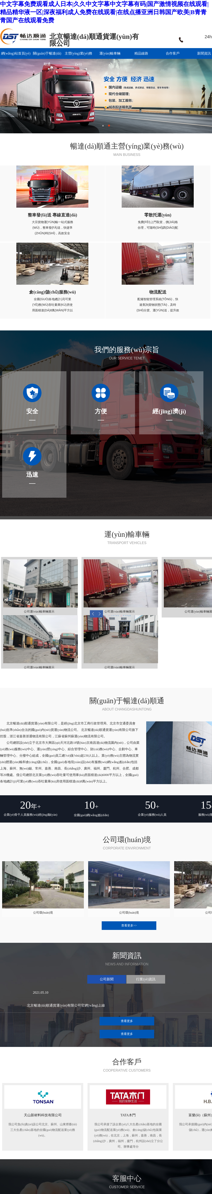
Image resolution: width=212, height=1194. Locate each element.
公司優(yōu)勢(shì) (51, 1152)
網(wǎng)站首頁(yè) (16, 53)
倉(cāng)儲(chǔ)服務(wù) (93, 1152)
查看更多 (127, 866)
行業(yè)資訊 (124, 1146)
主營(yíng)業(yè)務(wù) (78, 55)
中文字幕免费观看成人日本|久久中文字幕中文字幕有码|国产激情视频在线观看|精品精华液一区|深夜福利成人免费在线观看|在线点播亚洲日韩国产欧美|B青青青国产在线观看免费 (104, 12)
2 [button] (109, 126)
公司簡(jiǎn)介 (48, 1140)
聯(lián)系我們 (9, 1157)
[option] (106, 95)
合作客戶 (173, 53)
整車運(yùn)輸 (86, 1140)
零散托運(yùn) (86, 1146)
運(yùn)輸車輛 (110, 53)
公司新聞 (122, 1140)
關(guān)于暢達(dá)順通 (47, 55)
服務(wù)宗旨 (47, 1157)
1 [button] (103, 126)
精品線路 (141, 53)
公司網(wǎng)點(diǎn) (53, 1146)
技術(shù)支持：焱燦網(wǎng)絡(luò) (37, 1175)
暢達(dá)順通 (25, 1120)
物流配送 (83, 1157)
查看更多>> (129, 784)
